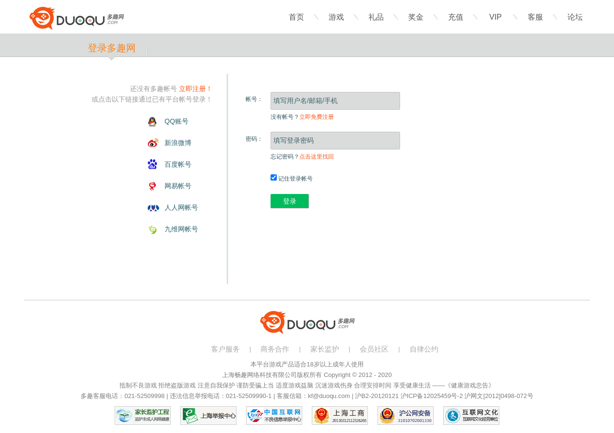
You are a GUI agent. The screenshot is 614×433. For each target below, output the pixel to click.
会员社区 (374, 349)
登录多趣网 (112, 48)
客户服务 (225, 349)
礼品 (376, 17)
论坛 (575, 17)
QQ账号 (177, 121)
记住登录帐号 (292, 178)
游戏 (336, 17)
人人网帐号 (181, 207)
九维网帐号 (181, 229)
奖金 (416, 17)
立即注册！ (196, 88)
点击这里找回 (316, 156)
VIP (495, 17)
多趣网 (76, 18)
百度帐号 (178, 164)
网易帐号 (178, 186)
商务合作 (274, 349)
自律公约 (424, 349)
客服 (535, 17)
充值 (455, 17)
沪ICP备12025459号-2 (432, 395)
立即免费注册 (316, 117)
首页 (296, 17)
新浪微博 (178, 143)
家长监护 (324, 349)
